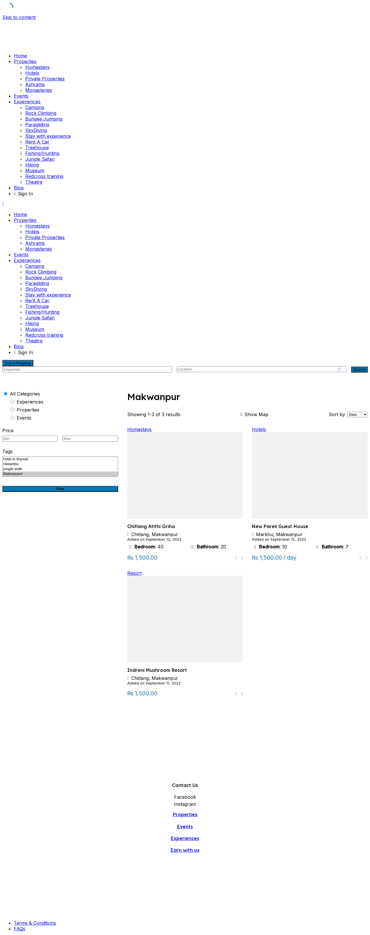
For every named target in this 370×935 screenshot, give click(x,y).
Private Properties (45, 79)
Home (20, 56)
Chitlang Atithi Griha (151, 526)
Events (21, 96)
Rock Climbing (40, 113)
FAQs (19, 929)
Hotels (32, 73)
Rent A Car (37, 142)
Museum (34, 170)
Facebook (185, 797)
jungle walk (60, 469)
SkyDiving (36, 130)
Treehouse (37, 147)
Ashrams (35, 84)
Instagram (185, 804)
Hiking (32, 165)
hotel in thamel (60, 459)
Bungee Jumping (43, 119)
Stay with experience (48, 136)
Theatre (34, 182)
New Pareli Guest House (280, 526)
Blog (19, 188)
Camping (34, 107)
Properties (25, 61)
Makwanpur (60, 474)
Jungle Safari (40, 159)
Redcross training (44, 176)
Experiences (27, 101)
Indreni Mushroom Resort (157, 670)
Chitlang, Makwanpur (154, 534)
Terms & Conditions (35, 923)
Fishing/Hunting (42, 153)
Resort (134, 573)
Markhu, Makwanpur (279, 534)
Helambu (60, 464)
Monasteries (38, 90)
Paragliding (37, 124)
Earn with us (185, 850)
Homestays (37, 67)
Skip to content (19, 17)
